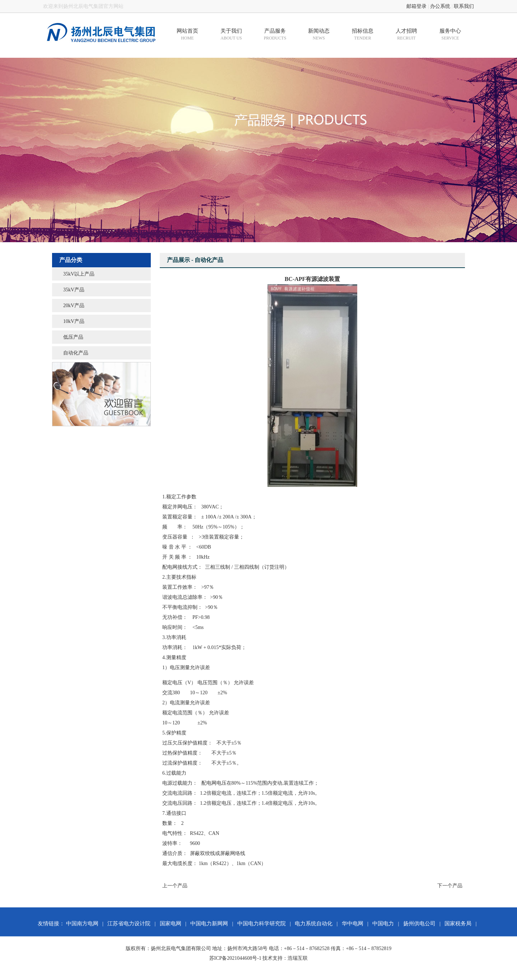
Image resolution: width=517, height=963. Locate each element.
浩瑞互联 (298, 958)
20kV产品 (73, 305)
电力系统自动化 (313, 923)
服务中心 (450, 34)
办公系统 (440, 6)
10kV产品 (73, 321)
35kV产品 (73, 289)
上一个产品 (174, 885)
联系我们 (464, 6)
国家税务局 (457, 923)
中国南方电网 (82, 923)
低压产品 (73, 337)
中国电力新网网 (209, 923)
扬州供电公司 (419, 923)
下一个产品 (449, 885)
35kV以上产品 (78, 274)
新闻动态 (319, 34)
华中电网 (352, 923)
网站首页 (187, 34)
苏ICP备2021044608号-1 (235, 958)
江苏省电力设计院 (128, 923)
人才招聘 (406, 34)
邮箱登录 (416, 6)
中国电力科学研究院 (261, 923)
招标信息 (362, 34)
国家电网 (170, 923)
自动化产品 (75, 353)
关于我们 (231, 34)
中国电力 (383, 923)
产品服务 (275, 34)
